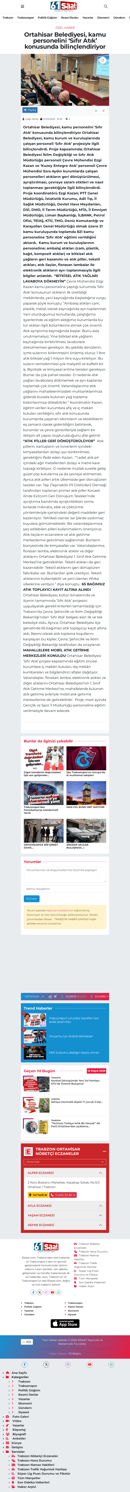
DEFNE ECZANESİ (41, 1225)
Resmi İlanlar (69, 17)
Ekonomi (103, 17)
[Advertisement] (65, 965)
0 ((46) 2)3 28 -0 (63, 1195)
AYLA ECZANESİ (40, 1205)
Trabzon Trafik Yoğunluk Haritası (39, 1469)
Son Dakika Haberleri (90, 1282)
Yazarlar (88, 17)
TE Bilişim (75, 1353)
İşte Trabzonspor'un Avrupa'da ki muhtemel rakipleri (85, 774)
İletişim (14, 1447)
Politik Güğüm (47, 17)
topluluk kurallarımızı (60, 910)
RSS (27, 1342)
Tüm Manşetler (86, 1278)
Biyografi (16, 1434)
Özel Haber (65, 27)
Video (13, 1421)
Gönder (31, 898)
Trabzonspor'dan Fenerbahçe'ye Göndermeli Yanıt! (41, 810)
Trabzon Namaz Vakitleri (33, 1465)
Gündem (119, 17)
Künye (14, 1443)
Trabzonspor (25, 17)
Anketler (16, 1438)
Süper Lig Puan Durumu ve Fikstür (41, 1473)
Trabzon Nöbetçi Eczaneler (35, 1456)
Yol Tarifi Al (38, 1195)
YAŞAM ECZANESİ (41, 1215)
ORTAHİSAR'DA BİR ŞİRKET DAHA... (41, 846)
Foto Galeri (17, 1416)
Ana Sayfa (16, 1372)
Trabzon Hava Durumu (91, 1251)
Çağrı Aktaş (32, 119)
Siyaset (70, 1314)
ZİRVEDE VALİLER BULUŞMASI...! (77, 846)
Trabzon (8, 17)
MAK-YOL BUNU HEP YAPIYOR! (85, 807)
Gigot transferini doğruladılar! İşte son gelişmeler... (42, 774)
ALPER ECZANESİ (41, 1173)
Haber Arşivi (84, 1286)
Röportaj (16, 1429)
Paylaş (30, 109)
